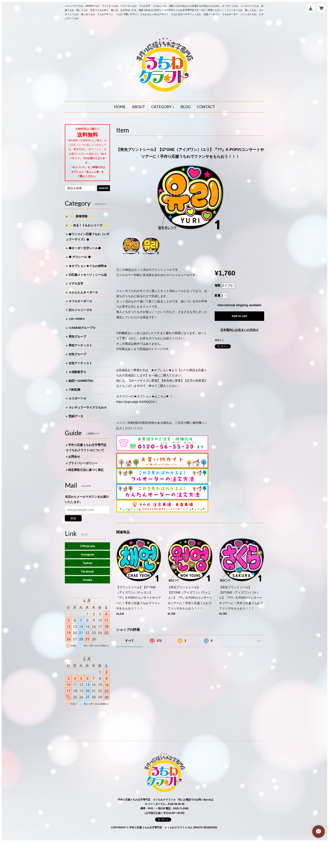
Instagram (87, 554)
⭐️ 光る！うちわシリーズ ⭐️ (88, 225)
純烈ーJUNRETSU (81, 380)
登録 (73, 518)
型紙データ (76, 416)
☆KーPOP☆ (77, 319)
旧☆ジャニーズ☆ (80, 310)
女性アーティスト (80, 363)
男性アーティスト (80, 345)
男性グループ (77, 336)
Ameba (87, 580)
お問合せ (74, 456)
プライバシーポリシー (83, 463)
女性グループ (77, 354)
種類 (218, 285)
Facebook (87, 571)
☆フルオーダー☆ (80, 301)
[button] (163, 106)
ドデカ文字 (76, 283)
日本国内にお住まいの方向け (239, 330)
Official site (87, 546)
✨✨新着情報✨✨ (82, 216)
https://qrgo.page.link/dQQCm (135, 401)
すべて (129, 640)
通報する (219, 340)
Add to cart (239, 316)
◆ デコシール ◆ (80, 257)
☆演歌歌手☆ (77, 372)
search (103, 188)
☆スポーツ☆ (77, 398)
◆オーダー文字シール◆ (85, 248)
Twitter (87, 563)
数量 (218, 295)
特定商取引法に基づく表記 (85, 470)
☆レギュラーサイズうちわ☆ (88, 407)
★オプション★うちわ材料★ (88, 266)
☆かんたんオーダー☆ (83, 292)
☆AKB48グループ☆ (82, 327)
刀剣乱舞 (74, 389)
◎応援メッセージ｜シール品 (88, 274)
